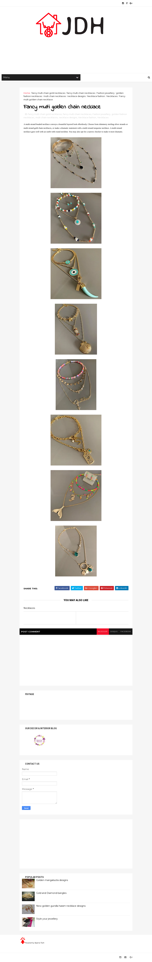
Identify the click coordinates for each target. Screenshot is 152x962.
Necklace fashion (97, 96)
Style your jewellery (48, 919)
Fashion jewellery (106, 93)
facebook (125, 632)
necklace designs (77, 96)
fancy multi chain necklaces (82, 93)
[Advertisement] (76, 48)
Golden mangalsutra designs (53, 880)
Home (27, 93)
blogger (101, 632)
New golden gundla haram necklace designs (61, 906)
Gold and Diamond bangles (52, 893)
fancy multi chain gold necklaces (49, 93)
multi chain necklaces (55, 96)
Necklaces (112, 96)
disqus (113, 632)
